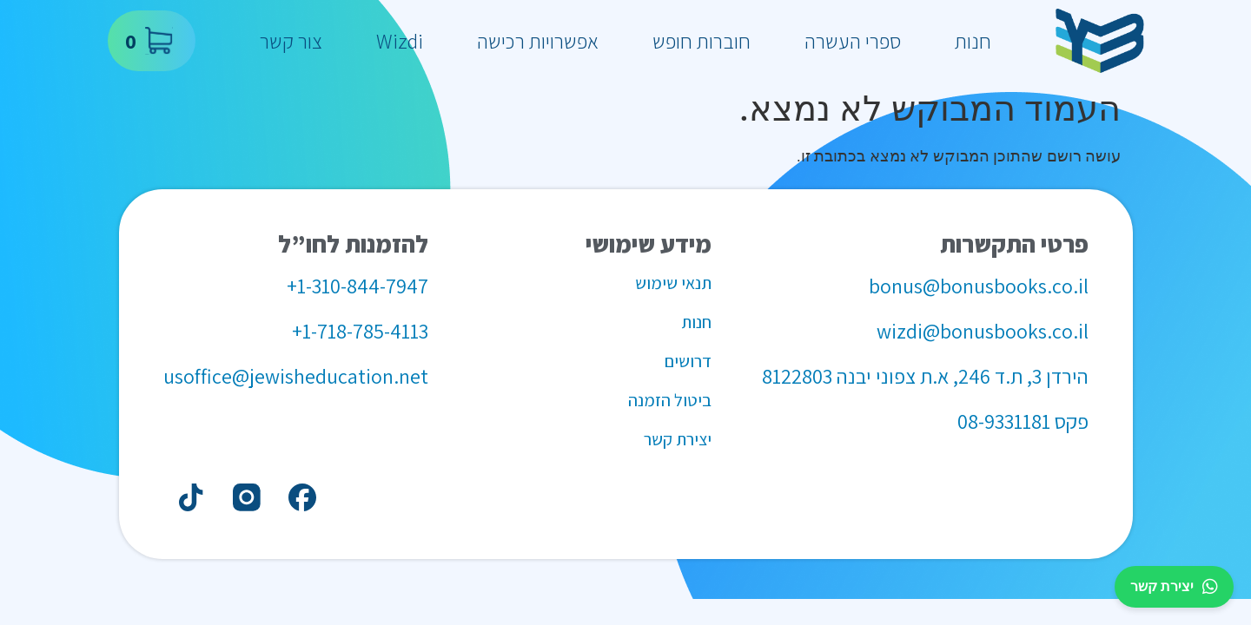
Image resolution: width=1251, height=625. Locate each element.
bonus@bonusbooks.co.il (979, 285)
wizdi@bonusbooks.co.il (983, 331)
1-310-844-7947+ (357, 285)
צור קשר (291, 41)
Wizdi (399, 41)
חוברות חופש (701, 41)
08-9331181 (1003, 421)
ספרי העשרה (852, 41)
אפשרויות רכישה (538, 41)
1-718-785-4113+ (360, 331)
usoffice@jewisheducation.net (295, 376)
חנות (973, 41)
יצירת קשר (1174, 586)
